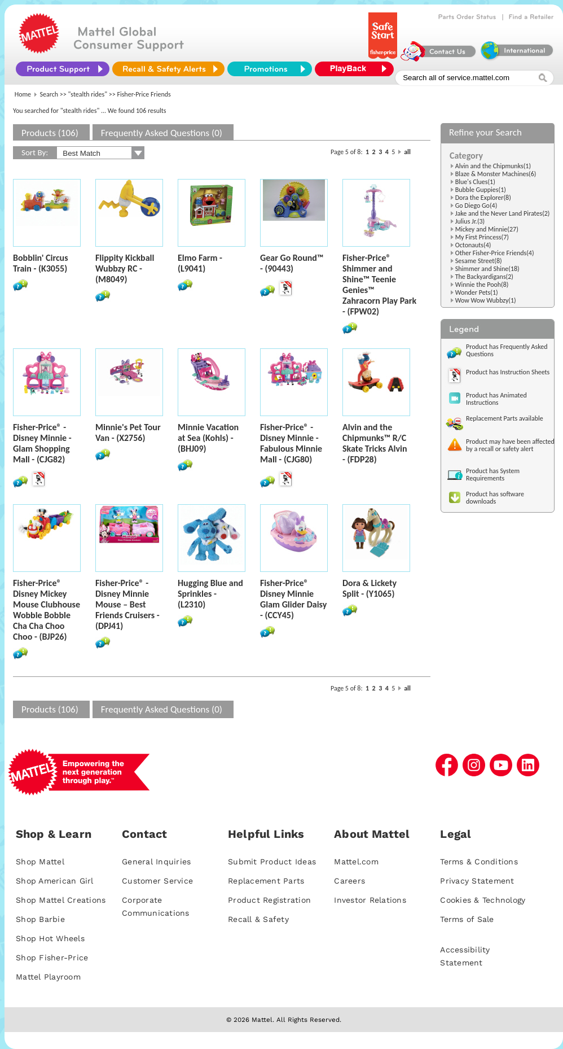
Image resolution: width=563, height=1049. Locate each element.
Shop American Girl (55, 880)
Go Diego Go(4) (476, 205)
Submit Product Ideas (272, 861)
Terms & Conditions (479, 861)
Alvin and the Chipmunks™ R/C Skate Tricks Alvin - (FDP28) (374, 443)
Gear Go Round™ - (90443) (291, 263)
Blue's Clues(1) (475, 182)
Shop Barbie (40, 919)
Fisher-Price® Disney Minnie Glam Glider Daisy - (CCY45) (293, 599)
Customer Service (157, 880)
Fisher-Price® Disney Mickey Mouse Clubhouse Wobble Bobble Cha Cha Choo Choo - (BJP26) (46, 610)
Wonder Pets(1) (476, 292)
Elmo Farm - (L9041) (200, 263)
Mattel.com (356, 861)
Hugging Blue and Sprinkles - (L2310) (210, 594)
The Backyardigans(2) (484, 277)
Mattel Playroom (48, 976)
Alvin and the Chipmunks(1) (493, 166)
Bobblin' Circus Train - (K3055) (40, 263)
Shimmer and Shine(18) (487, 269)
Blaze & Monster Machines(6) (495, 174)
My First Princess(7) (482, 237)
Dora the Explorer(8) (483, 198)
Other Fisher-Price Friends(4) (494, 253)
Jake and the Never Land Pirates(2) (502, 213)
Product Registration (269, 899)
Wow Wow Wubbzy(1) (485, 300)
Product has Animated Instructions (496, 399)
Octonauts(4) (473, 245)
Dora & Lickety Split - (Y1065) (369, 588)
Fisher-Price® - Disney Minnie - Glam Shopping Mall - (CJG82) (42, 443)
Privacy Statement (477, 880)
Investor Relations (370, 899)
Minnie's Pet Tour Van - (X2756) (128, 432)
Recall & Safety (258, 919)
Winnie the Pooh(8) (482, 285)
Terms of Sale (467, 919)
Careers (349, 880)
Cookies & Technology (482, 899)
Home (23, 94)
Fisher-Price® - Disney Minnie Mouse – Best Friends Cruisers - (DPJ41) (127, 604)
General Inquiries (156, 861)
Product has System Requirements (493, 474)
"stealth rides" (88, 94)
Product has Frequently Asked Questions (507, 350)
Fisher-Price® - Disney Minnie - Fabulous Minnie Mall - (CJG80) (291, 443)
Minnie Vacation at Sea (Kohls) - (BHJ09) (208, 438)
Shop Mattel (40, 861)
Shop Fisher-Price (52, 957)
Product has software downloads (495, 497)
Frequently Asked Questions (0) (161, 133)
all (407, 152)
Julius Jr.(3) (470, 221)
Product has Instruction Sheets (507, 372)
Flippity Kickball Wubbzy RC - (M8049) (124, 268)
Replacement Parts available (504, 418)
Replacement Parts (266, 880)
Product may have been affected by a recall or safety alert (510, 445)
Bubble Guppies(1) (480, 190)
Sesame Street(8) (478, 261)
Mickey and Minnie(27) (486, 229)
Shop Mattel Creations (60, 899)
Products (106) (49, 133)
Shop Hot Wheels (50, 938)
